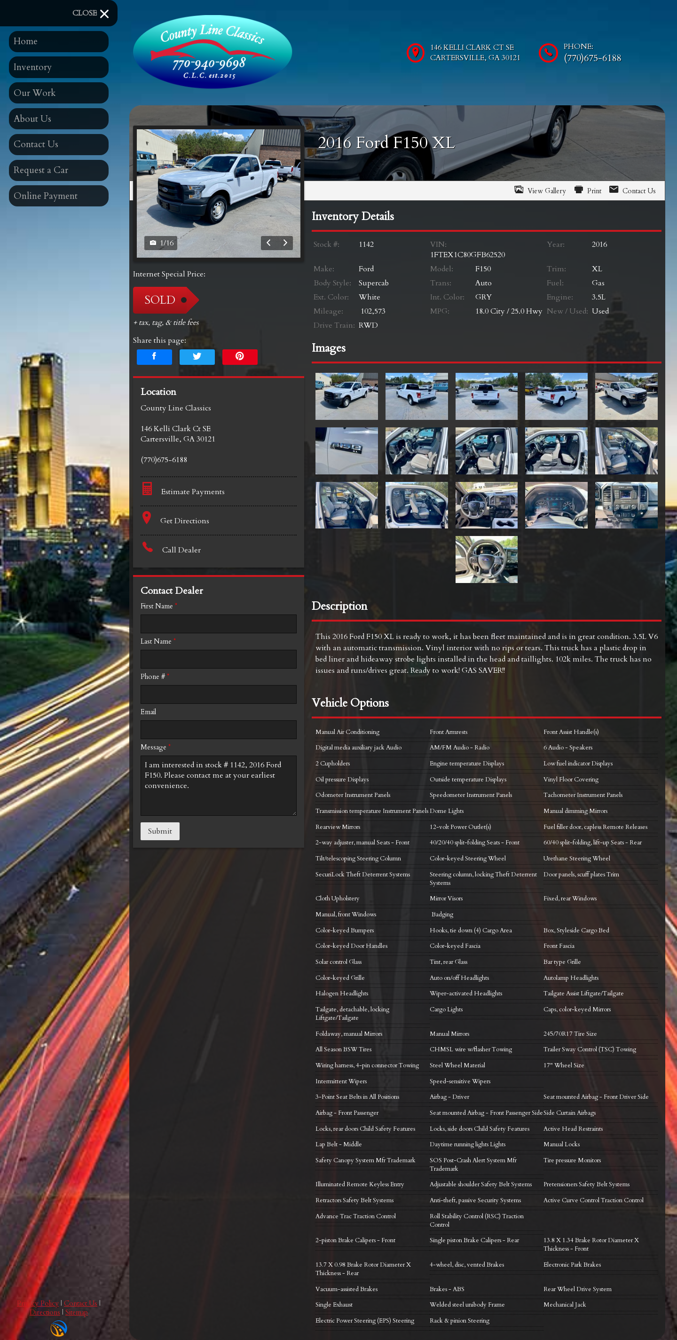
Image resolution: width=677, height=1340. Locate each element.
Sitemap (76, 1312)
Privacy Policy (38, 1303)
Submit (160, 831)
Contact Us (80, 1303)
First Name (159, 606)
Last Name (158, 641)
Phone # (155, 676)
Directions (45, 1312)
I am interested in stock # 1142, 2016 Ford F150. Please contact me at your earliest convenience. (219, 786)
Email (148, 712)
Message (156, 747)
